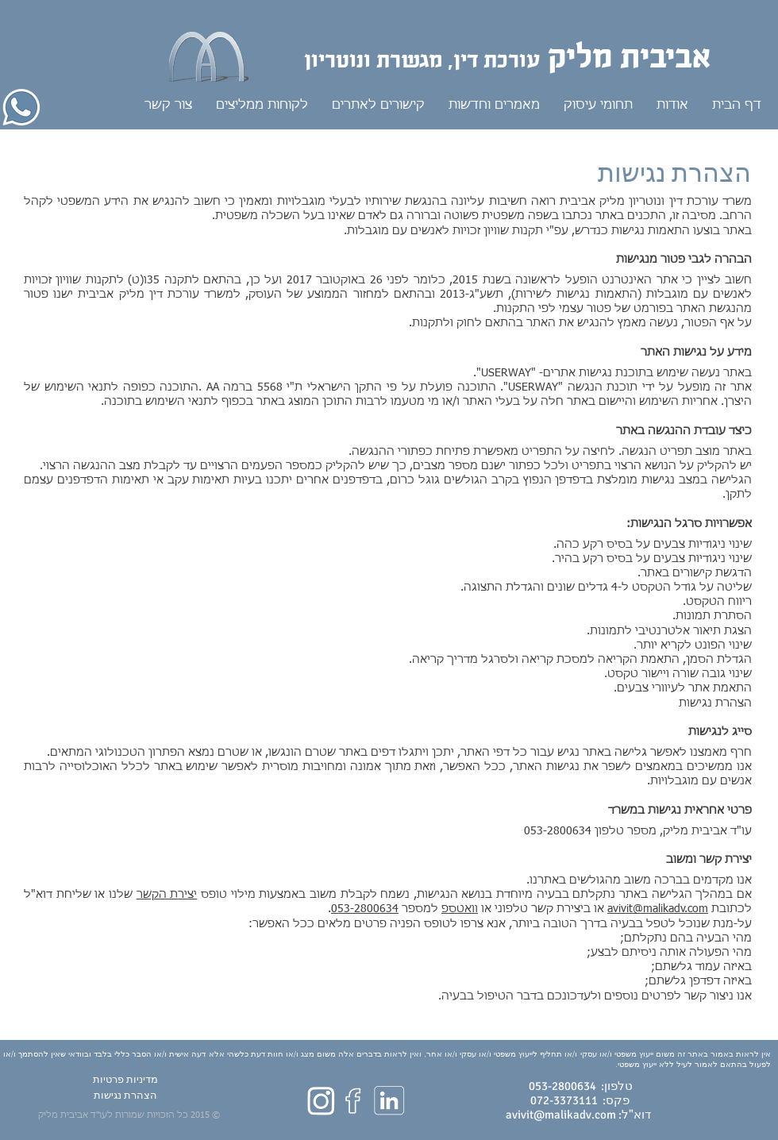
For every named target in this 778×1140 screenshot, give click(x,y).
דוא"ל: (633, 1114)
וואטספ (459, 909)
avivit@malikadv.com (657, 909)
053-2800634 (365, 909)
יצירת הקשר (167, 894)
